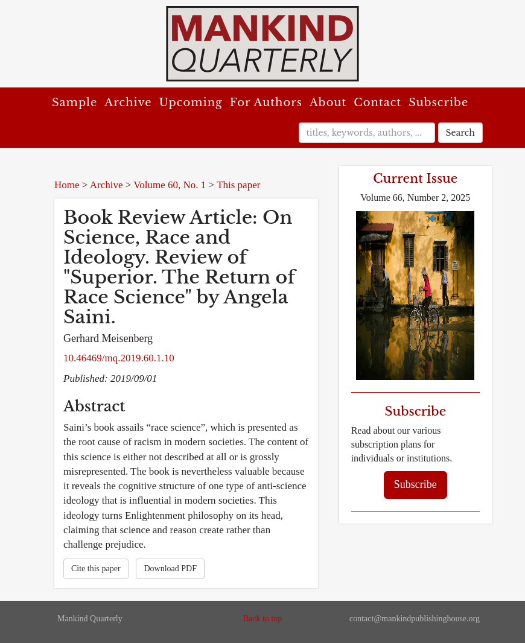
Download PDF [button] (170, 568)
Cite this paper (96, 568)
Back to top (262, 618)
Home (67, 185)
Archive (127, 102)
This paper (238, 185)
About (328, 102)
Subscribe (438, 102)
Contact (377, 102)
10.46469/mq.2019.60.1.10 (118, 358)
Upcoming (191, 102)
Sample (74, 102)
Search (460, 132)
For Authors (266, 102)
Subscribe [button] (415, 484)
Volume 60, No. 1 (169, 185)
